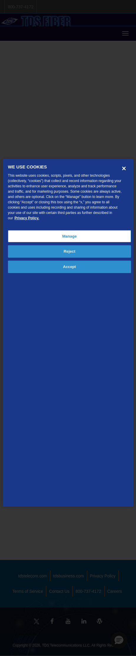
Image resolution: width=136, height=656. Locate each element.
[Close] (123, 168)
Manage (69, 236)
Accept (69, 266)
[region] (68, 333)
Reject (69, 251)
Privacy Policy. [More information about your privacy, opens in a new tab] (26, 218)
